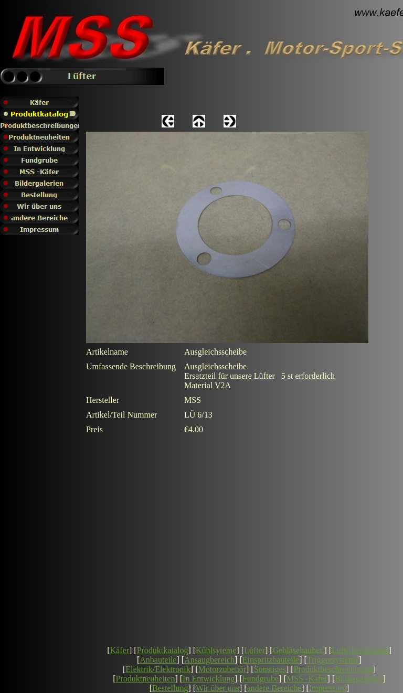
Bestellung (170, 688)
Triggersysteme (333, 659)
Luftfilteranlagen (360, 650)
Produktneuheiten (145, 678)
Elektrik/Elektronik (157, 669)
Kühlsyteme (216, 650)
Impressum (327, 688)
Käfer (119, 650)
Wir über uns (217, 688)
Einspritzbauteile (270, 659)
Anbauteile (158, 659)
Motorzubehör (222, 669)
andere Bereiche (274, 688)
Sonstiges (270, 669)
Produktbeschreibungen (333, 669)
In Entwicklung (209, 678)
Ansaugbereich (209, 659)
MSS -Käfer (307, 678)
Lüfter (254, 650)
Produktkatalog (162, 650)
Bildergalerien (359, 678)
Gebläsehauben (298, 650)
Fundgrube (260, 678)
